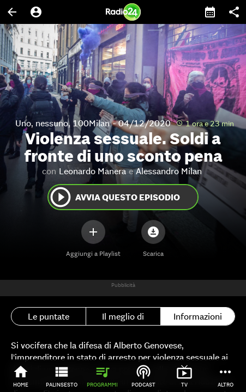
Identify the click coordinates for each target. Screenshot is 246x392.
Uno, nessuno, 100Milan (62, 123)
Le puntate (48, 316)
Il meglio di (123, 316)
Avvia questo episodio (114, 197)
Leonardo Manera (92, 171)
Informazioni (197, 316)
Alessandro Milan (169, 171)
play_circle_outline (61, 197)
